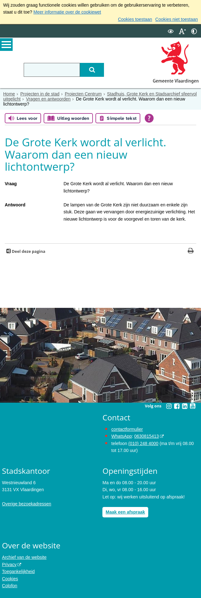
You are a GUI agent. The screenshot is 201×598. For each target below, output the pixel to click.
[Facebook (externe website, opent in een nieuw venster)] (176, 406)
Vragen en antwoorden (48, 98)
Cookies (10, 578)
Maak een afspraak (125, 512)
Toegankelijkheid (18, 571)
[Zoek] (92, 70)
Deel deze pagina (28, 251)
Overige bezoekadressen (26, 503)
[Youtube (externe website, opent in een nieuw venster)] (192, 406)
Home (9, 93)
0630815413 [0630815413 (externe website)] (146, 436)
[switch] (170, 31)
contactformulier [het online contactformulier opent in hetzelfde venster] (127, 429)
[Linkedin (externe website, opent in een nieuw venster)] (184, 406)
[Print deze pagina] (191, 251)
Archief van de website (24, 557)
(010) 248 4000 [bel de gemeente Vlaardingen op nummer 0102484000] (143, 443)
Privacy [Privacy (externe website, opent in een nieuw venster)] (9, 564)
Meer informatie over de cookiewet (67, 12)
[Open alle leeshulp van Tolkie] (149, 118)
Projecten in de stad (39, 93)
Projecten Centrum (83, 93)
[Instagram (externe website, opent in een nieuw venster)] (168, 406)
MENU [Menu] (6, 44)
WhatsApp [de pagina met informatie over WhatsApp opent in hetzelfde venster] (121, 436)
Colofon (9, 585)
